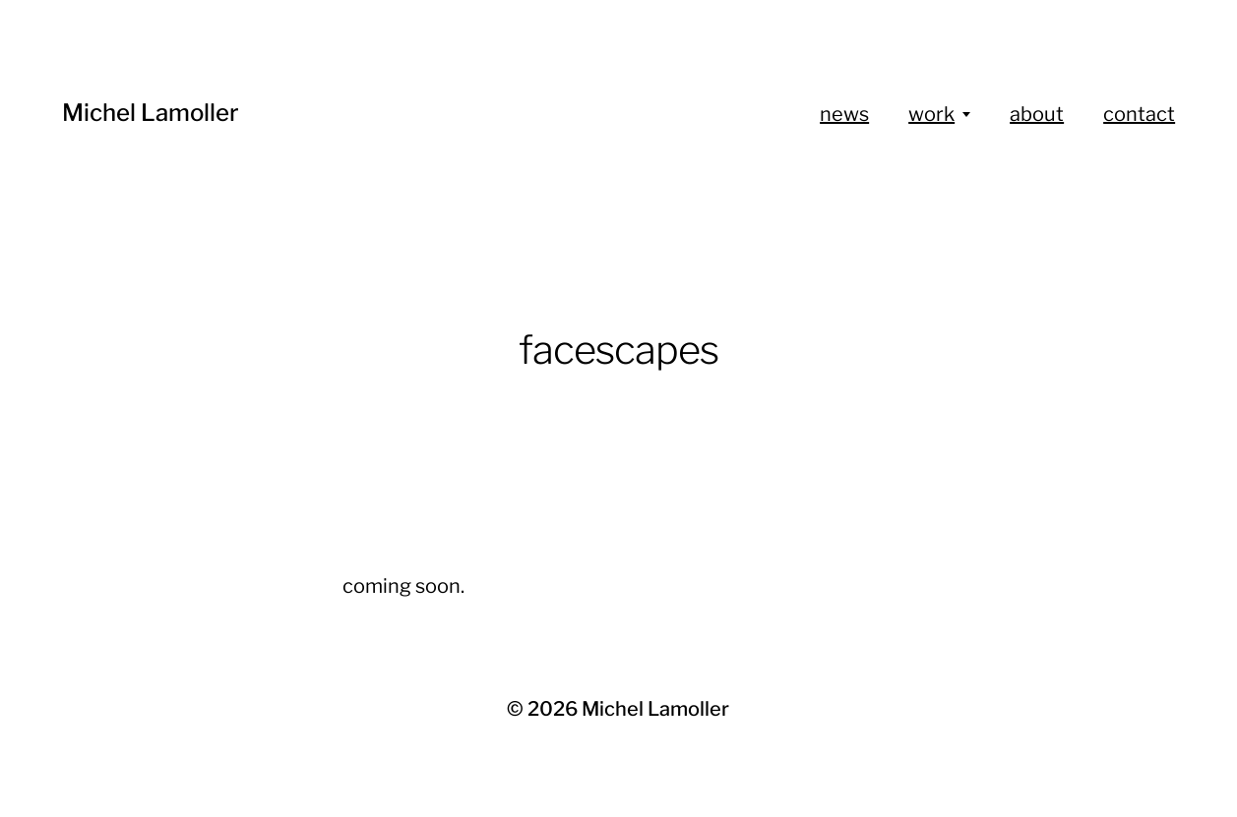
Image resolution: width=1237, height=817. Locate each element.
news (844, 114)
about (1037, 114)
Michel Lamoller (150, 112)
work (931, 114)
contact (1139, 114)
